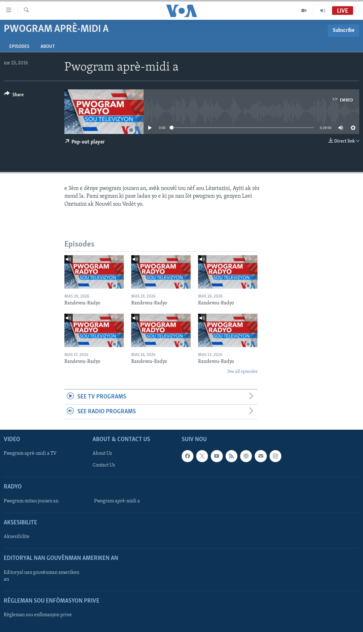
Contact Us (104, 465)
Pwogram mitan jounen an (31, 501)
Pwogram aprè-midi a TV (30, 453)
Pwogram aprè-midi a (117, 501)
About (48, 46)
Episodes (19, 46)
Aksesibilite (16, 536)
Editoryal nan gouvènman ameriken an (41, 576)
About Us (102, 453)
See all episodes (242, 371)
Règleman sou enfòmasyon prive (38, 615)
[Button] (14, 95)
